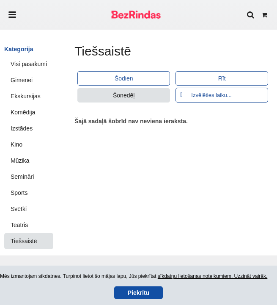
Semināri (22, 176)
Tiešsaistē (24, 241)
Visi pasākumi (29, 64)
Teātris (19, 225)
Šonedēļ (123, 95)
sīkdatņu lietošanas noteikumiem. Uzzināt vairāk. (212, 276)
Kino (16, 144)
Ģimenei (22, 80)
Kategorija (18, 49)
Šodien (124, 78)
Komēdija (23, 112)
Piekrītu (138, 292)
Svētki (19, 208)
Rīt (222, 78)
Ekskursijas (26, 96)
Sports (19, 192)
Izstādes (22, 128)
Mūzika (20, 160)
